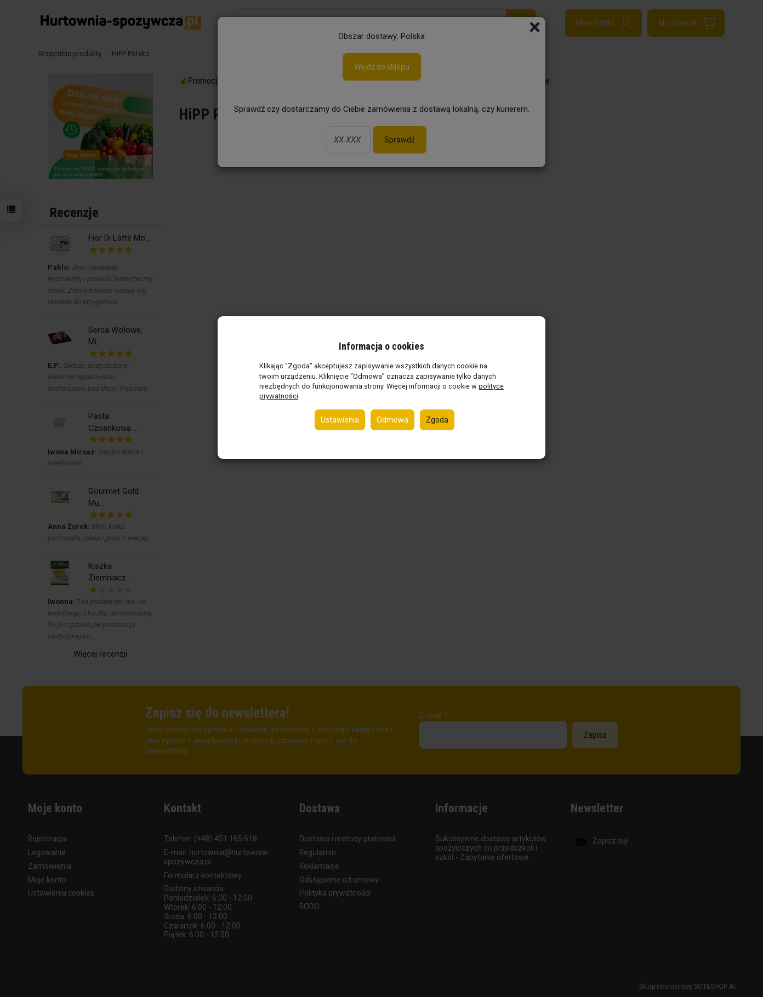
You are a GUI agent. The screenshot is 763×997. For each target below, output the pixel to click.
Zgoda (437, 419)
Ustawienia (340, 419)
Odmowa (392, 419)
